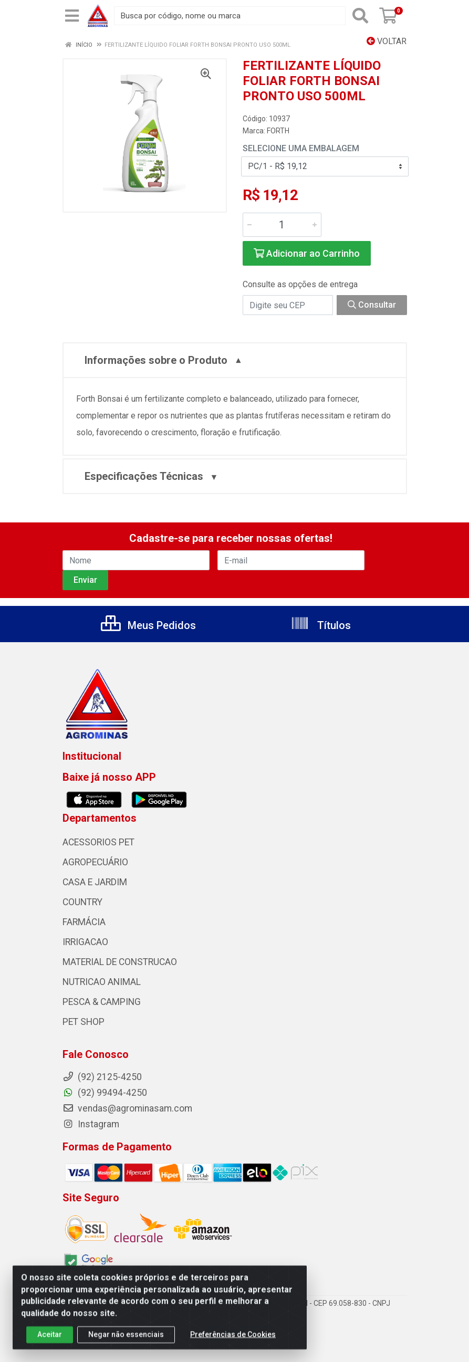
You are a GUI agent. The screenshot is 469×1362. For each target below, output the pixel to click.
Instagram (90, 1124)
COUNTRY (82, 902)
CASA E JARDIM (94, 882)
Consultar (372, 305)
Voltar (387, 41)
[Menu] (71, 15)
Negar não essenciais (126, 1342)
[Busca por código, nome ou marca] (230, 15)
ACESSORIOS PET (98, 842)
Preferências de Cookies (233, 1342)
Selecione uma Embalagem (301, 148)
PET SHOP (83, 1022)
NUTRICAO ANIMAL (101, 982)
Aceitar (49, 1342)
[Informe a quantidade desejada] (282, 225)
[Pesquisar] (360, 15)
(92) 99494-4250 (104, 1092)
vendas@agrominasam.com (127, 1108)
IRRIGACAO (85, 942)
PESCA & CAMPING (101, 1002)
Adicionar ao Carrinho (307, 253)
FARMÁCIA (84, 922)
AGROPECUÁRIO (95, 862)
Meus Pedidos (148, 625)
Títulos (320, 625)
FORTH (278, 131)
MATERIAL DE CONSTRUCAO (119, 962)
